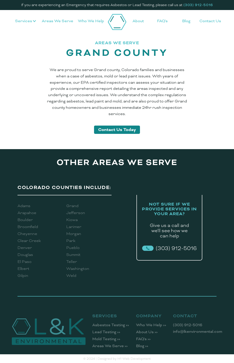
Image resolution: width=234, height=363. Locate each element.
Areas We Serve (57, 21)
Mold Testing (106, 342)
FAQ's (162, 21)
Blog (186, 21)
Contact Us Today (117, 130)
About (138, 21)
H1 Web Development (134, 359)
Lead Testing (106, 335)
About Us (147, 335)
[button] (26, 22)
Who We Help (91, 21)
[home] (117, 22)
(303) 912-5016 (187, 328)
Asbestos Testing (110, 328)
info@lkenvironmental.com (197, 335)
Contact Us (210, 21)
